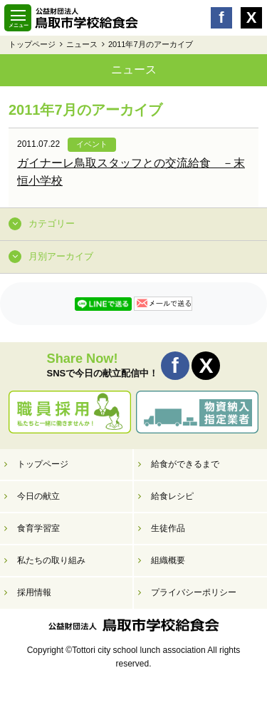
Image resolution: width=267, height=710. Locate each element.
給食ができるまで (185, 464)
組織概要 (168, 560)
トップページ (32, 44)
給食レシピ (172, 496)
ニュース (82, 44)
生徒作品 (168, 528)
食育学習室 (38, 528)
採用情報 (34, 592)
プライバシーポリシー (193, 592)
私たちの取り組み (51, 560)
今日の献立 (38, 496)
